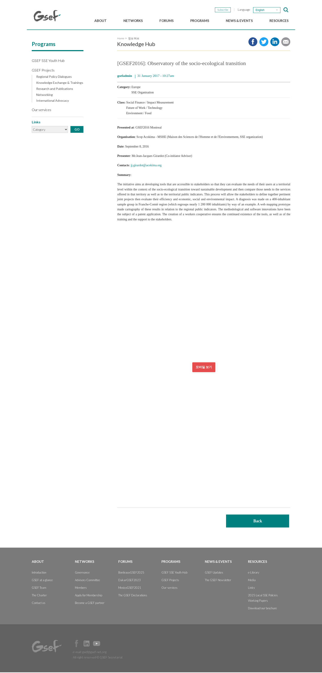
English (260, 10)
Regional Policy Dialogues (54, 77)
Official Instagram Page (106, 644)
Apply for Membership (88, 596)
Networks (133, 21)
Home (120, 39)
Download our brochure (262, 609)
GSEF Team (39, 588)
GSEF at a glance (42, 580)
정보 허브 (133, 39)
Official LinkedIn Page (86, 644)
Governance (82, 573)
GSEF (47, 16)
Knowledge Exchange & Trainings (59, 83)
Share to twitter (263, 42)
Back (257, 521)
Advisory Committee (87, 580)
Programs (199, 21)
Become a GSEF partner (89, 603)
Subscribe (222, 9)
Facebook (76, 644)
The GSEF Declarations (132, 596)
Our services (41, 110)
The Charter (39, 596)
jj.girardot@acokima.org (146, 166)
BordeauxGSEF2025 (131, 573)
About (100, 21)
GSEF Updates (214, 573)
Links (251, 588)
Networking (44, 95)
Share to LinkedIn (274, 42)
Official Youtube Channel (96, 644)
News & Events (239, 21)
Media (252, 580)
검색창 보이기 (285, 10)
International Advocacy (52, 101)
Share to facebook (252, 42)
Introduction (39, 573)
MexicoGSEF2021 (129, 588)
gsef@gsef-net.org (94, 652)
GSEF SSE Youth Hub (48, 61)
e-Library (253, 573)
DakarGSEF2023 (129, 580)
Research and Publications (54, 89)
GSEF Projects (43, 71)
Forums (166, 21)
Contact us (38, 603)
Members (81, 588)
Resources (278, 21)
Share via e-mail (285, 42)
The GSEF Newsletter (218, 580)
